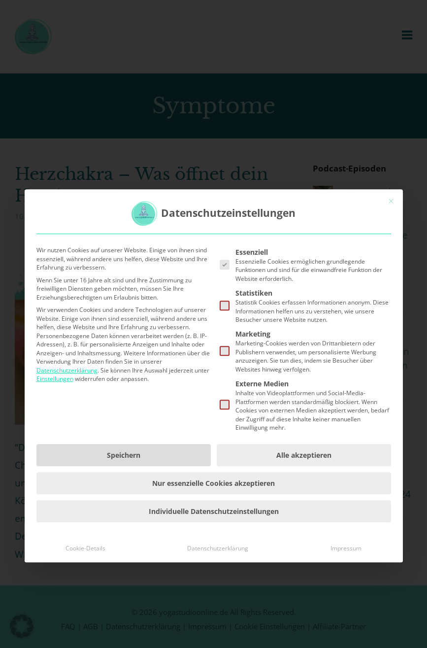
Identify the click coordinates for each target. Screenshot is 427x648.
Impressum (345, 598)
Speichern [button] (123, 505)
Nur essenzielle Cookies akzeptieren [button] (213, 533)
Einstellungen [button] (54, 428)
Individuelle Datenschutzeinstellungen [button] (214, 561)
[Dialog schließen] (391, 251)
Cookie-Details (85, 598)
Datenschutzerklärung (67, 420)
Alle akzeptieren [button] (303, 505)
